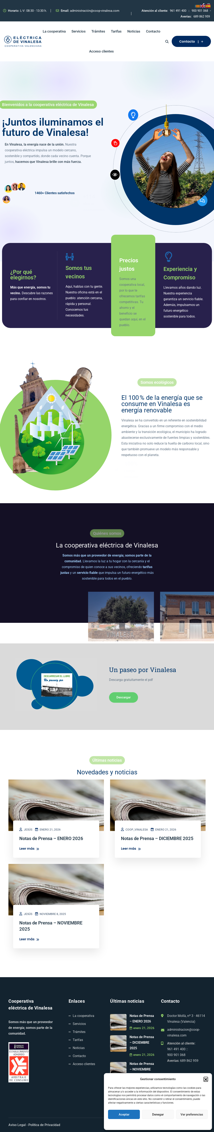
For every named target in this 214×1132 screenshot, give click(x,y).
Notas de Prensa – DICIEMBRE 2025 (142, 1042)
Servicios (78, 31)
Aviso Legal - (18, 1125)
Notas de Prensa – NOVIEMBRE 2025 (142, 1069)
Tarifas (116, 31)
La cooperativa (54, 31)
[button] (206, 1079)
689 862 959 (201, 16)
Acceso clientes (101, 51)
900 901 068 (200, 11)
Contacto (153, 31)
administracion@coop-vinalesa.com (183, 1032)
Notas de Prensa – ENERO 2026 (142, 1018)
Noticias (133, 31)
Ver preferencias (192, 1114)
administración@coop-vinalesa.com (94, 11)
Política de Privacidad (44, 1125)
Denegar (158, 1114)
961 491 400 (178, 11)
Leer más (29, 849)
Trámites (98, 31)
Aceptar (124, 1114)
